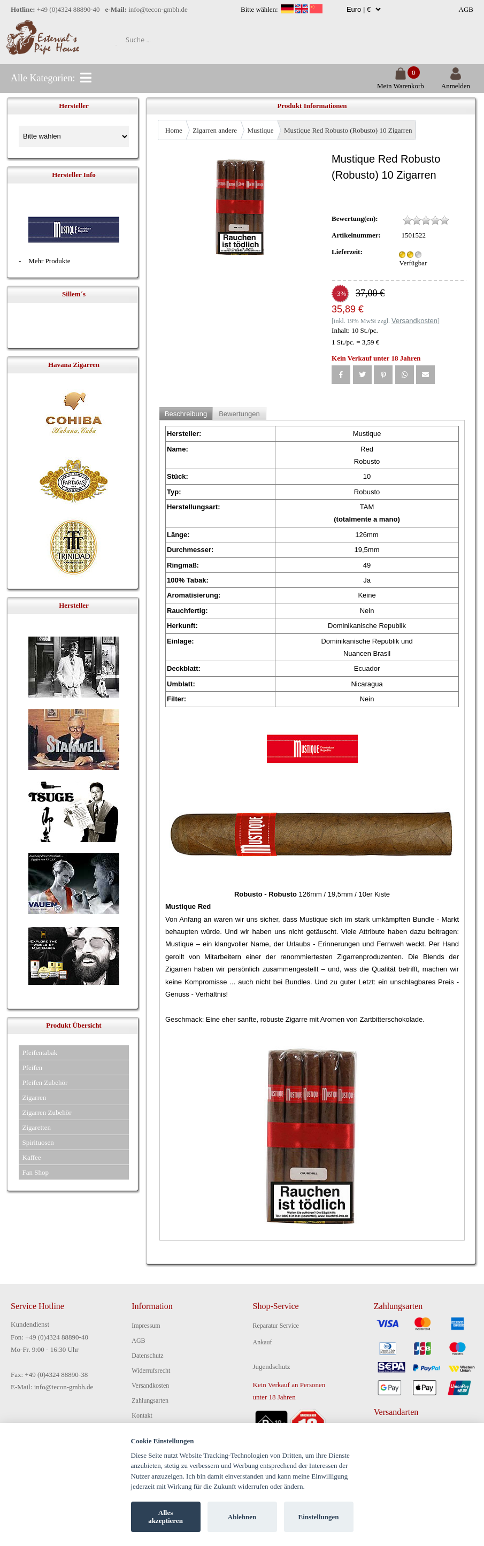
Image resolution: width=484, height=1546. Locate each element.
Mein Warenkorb (400, 81)
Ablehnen (242, 1517)
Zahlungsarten (150, 1400)
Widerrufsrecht (151, 1370)
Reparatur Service (276, 1325)
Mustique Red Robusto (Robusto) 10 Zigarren (348, 130)
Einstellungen (318, 1517)
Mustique (260, 130)
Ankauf (262, 1342)
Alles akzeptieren (165, 1517)
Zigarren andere (215, 130)
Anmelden (455, 81)
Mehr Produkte (49, 261)
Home (173, 130)
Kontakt (142, 1415)
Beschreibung (186, 414)
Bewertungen (239, 414)
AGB (466, 9)
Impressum (146, 1325)
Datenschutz (147, 1355)
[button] (341, 374)
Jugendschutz (271, 1367)
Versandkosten (150, 1385)
